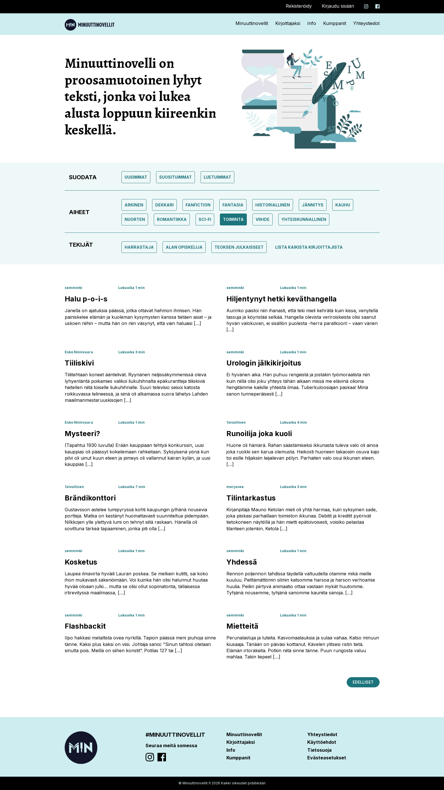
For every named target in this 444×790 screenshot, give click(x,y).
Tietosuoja (319, 750)
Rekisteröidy (299, 6)
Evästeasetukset (326, 758)
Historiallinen (272, 204)
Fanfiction (198, 204)
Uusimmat (136, 177)
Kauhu (342, 204)
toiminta (233, 219)
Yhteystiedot (366, 23)
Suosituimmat (175, 177)
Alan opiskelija (184, 247)
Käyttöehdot (321, 742)
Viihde (263, 219)
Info (311, 23)
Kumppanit (334, 23)
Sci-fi (205, 219)
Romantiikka (172, 219)
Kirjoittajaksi (287, 23)
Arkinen (134, 204)
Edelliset (363, 682)
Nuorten (135, 219)
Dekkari (164, 204)
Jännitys (312, 204)
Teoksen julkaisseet (239, 247)
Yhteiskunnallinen (303, 219)
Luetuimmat (217, 177)
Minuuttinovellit (251, 23)
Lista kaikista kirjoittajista (309, 247)
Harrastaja (139, 247)
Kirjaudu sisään (338, 6)
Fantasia (232, 204)
